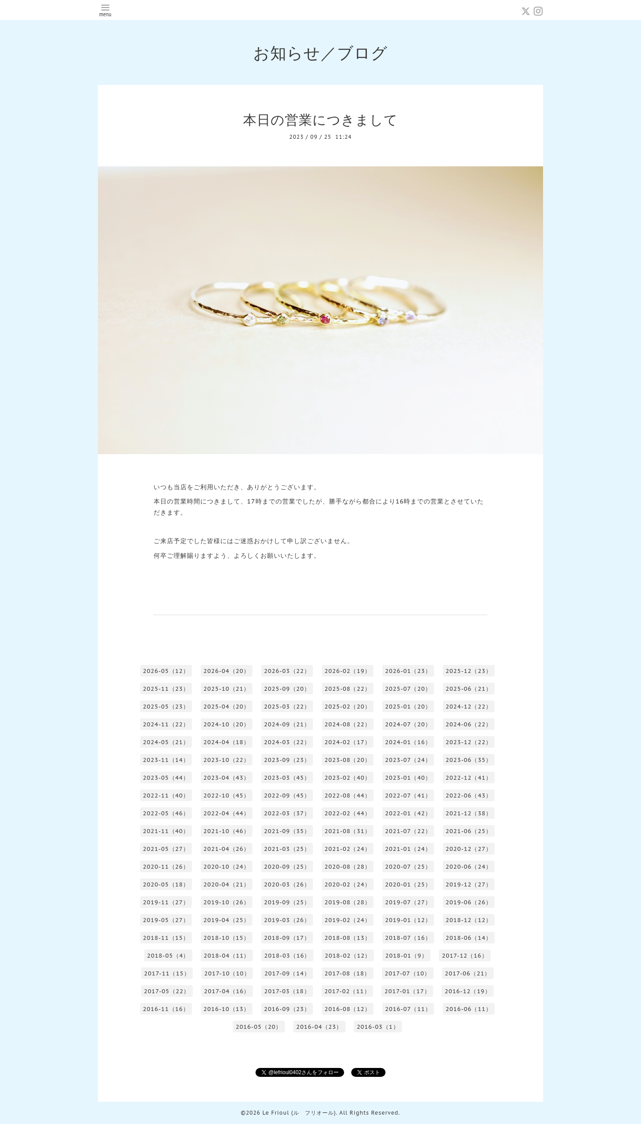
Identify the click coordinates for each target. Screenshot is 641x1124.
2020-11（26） (166, 866)
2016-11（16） (166, 1009)
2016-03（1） (378, 1027)
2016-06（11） (469, 1009)
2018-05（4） (168, 955)
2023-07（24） (408, 760)
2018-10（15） (226, 938)
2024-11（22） (166, 724)
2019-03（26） (287, 920)
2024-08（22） (348, 724)
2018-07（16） (408, 938)
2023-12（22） (469, 742)
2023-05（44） (166, 778)
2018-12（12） (469, 920)
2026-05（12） (166, 671)
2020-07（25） (408, 866)
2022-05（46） (166, 813)
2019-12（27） (469, 884)
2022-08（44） (348, 795)
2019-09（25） (287, 902)
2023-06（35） (469, 760)
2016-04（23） (319, 1027)
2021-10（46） (226, 831)
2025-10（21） (226, 689)
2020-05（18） (166, 884)
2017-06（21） (468, 973)
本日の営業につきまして (320, 119)
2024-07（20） (408, 724)
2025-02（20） (348, 706)
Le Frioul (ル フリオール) (299, 1112)
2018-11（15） (166, 938)
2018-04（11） (226, 955)
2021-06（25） (469, 831)
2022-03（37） (287, 813)
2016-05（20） (258, 1027)
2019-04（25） (226, 920)
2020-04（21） (226, 884)
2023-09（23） (287, 760)
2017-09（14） (287, 973)
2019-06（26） (469, 902)
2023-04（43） (226, 778)
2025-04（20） (226, 706)
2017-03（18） (287, 991)
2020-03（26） (287, 884)
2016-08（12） (348, 1009)
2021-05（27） (166, 849)
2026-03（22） (287, 671)
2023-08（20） (348, 760)
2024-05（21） (166, 742)
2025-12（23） (469, 671)
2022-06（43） (469, 795)
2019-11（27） (166, 902)
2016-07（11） (408, 1009)
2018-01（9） (406, 955)
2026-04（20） (226, 671)
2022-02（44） (348, 813)
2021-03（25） (287, 849)
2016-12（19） (468, 991)
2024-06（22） (469, 724)
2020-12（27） (469, 849)
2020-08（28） (348, 866)
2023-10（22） (226, 760)
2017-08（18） (347, 973)
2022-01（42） (408, 813)
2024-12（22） (469, 706)
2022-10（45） (226, 795)
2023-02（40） (348, 778)
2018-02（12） (348, 955)
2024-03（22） (287, 742)
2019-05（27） (166, 920)
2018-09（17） (287, 938)
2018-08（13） (348, 938)
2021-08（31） (348, 831)
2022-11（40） (166, 795)
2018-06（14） (469, 938)
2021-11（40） (166, 831)
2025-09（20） (287, 689)
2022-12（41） (469, 778)
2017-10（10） (227, 973)
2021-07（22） (408, 831)
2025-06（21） (469, 689)
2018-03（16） (287, 955)
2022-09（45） (287, 795)
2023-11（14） (166, 760)
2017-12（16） (465, 955)
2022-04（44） (226, 813)
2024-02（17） (348, 742)
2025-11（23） (166, 689)
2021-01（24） (408, 849)
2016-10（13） (226, 1009)
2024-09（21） (287, 724)
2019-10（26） (226, 902)
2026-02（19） (348, 671)
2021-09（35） (287, 831)
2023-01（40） (408, 778)
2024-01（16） (408, 742)
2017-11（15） (167, 973)
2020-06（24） (469, 866)
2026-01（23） (408, 671)
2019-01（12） (408, 920)
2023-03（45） (287, 778)
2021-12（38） (469, 813)
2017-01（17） (407, 991)
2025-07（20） (408, 689)
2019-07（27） (408, 902)
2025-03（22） (287, 706)
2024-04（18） (226, 742)
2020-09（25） (287, 866)
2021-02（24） (348, 849)
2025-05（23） (166, 706)
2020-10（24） (226, 866)
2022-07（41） (408, 795)
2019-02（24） (348, 920)
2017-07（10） (407, 973)
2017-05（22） (167, 991)
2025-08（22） (348, 689)
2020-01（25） (408, 884)
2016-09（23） (287, 1009)
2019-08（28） (348, 902)
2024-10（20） (226, 724)
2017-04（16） (227, 991)
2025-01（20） (408, 706)
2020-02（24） (348, 884)
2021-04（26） (226, 849)
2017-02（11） (347, 991)
